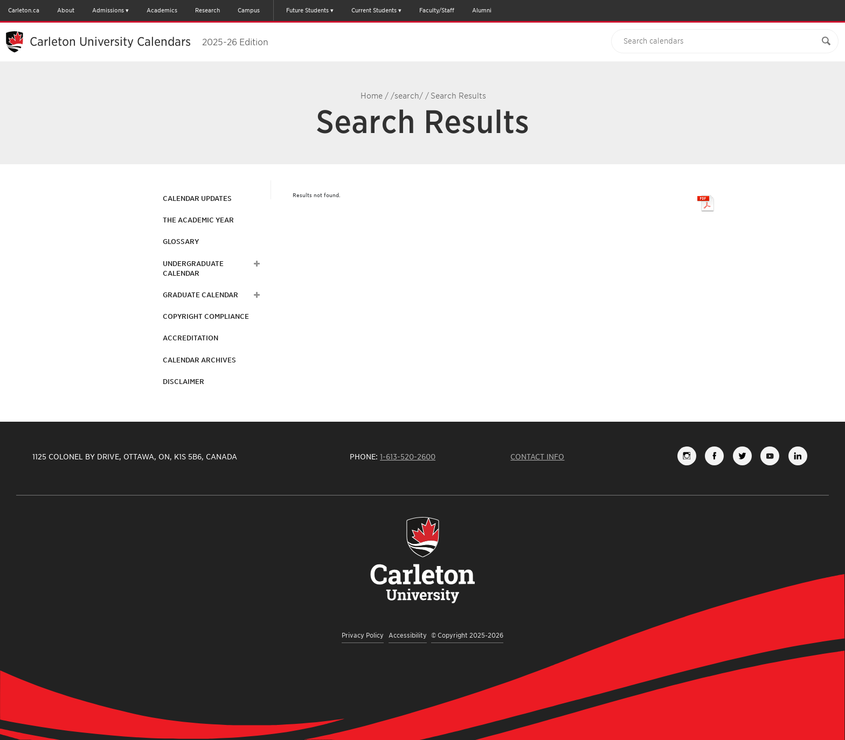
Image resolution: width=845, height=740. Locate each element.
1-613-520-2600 (407, 456)
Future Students (307, 10)
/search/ (407, 96)
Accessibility (408, 635)
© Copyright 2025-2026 (467, 635)
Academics (162, 10)
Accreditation (190, 338)
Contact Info (537, 456)
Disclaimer (183, 382)
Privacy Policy (363, 635)
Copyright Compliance (206, 316)
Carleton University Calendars (149, 41)
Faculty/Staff (436, 10)
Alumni (481, 10)
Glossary (181, 242)
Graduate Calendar (200, 295)
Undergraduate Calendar (193, 268)
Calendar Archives (199, 360)
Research (207, 10)
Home (372, 96)
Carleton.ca (23, 10)
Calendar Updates (197, 198)
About (65, 10)
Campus (249, 10)
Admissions (108, 10)
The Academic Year (198, 220)
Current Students (374, 10)
